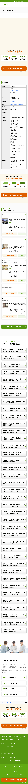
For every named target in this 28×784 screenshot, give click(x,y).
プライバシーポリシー (13, 766)
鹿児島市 (12, 90)
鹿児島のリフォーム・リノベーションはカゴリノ (15, 774)
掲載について (21, 766)
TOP (2, 702)
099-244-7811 (13, 101)
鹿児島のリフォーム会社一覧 (8, 757)
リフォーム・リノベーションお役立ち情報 (11, 760)
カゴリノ (4, 4)
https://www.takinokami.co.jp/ (16, 104)
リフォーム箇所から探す (7, 746)
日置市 (16, 90)
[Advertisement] (14, 35)
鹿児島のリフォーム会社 (10, 702)
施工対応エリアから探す (7, 753)
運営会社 (6, 766)
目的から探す (4, 750)
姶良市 (11, 93)
